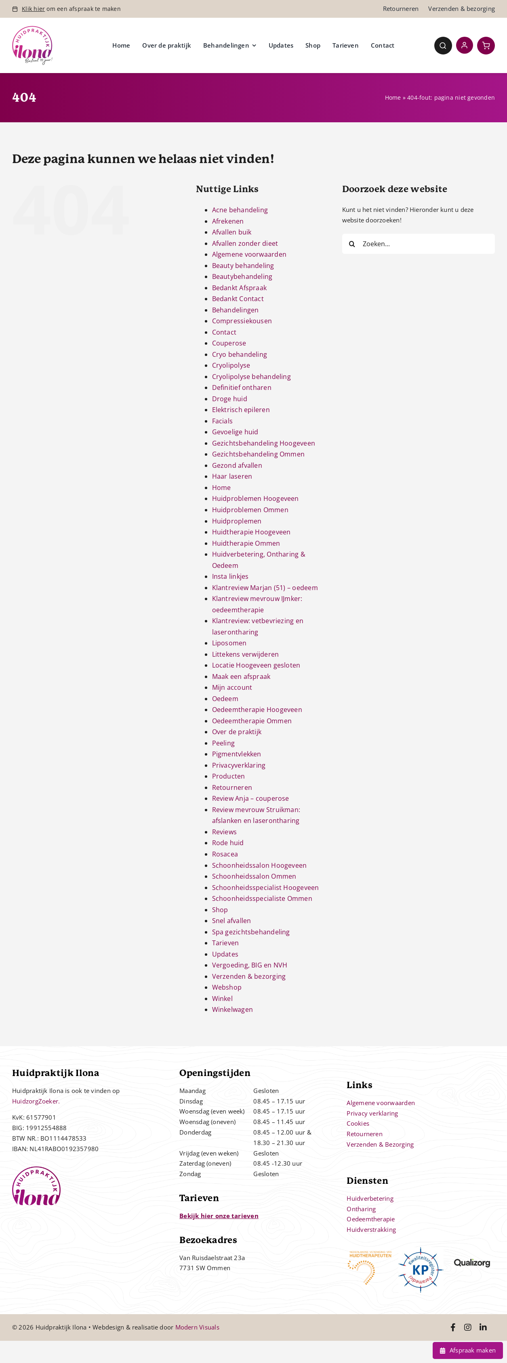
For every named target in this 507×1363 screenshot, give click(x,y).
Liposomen (229, 643)
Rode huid (228, 842)
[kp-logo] (421, 1250)
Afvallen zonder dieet (245, 243)
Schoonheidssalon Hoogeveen (259, 865)
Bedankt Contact (238, 298)
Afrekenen (228, 221)
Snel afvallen (231, 920)
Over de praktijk (237, 731)
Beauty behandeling (243, 265)
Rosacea (225, 854)
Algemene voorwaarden (249, 254)
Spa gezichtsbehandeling (251, 932)
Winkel (222, 998)
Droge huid (229, 398)
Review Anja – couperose (250, 798)
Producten (228, 776)
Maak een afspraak (241, 676)
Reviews (224, 831)
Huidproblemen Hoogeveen (255, 498)
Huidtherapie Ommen (246, 543)
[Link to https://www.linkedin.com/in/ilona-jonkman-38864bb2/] (483, 1327)
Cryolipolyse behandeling (251, 376)
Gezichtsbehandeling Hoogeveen (264, 443)
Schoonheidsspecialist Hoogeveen (265, 887)
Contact (224, 332)
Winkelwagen (232, 1009)
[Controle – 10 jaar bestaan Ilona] (32, 29)
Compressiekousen (242, 320)
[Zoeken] (352, 244)
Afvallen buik (232, 232)
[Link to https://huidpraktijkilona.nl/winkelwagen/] (486, 45)
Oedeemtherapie (371, 1219)
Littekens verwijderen (245, 654)
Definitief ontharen (241, 387)
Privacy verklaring (372, 1113)
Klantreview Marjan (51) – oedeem (265, 587)
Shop (220, 909)
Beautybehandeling (242, 276)
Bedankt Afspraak (239, 287)
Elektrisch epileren (241, 409)
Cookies (358, 1123)
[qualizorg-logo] (472, 1250)
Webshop (227, 987)
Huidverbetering (370, 1198)
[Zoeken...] (418, 244)
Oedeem (225, 698)
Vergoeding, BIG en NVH (250, 965)
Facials (222, 421)
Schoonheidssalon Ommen (254, 876)
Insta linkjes (230, 576)
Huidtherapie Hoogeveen (251, 532)
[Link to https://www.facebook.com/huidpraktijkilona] (453, 1327)
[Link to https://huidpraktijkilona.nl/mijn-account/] (464, 45)
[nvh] (369, 1250)
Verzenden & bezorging (249, 976)
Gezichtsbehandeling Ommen (258, 454)
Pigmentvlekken (236, 754)
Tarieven (225, 942)
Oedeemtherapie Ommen (252, 720)
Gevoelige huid (235, 431)
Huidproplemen (237, 521)
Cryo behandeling (239, 354)
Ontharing (361, 1209)
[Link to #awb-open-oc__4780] (443, 45)
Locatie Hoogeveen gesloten (256, 665)
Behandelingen (235, 310)
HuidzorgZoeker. (36, 1101)
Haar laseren (232, 476)
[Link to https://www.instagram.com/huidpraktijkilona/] (467, 1327)
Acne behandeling (240, 209)
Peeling (223, 743)
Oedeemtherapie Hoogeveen (257, 709)
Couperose (229, 343)
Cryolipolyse (231, 365)
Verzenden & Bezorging (380, 1144)
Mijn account (232, 687)
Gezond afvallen (237, 465)
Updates (225, 954)
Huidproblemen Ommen (250, 509)
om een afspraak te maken (71, 9)
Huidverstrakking (371, 1229)
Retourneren (232, 787)
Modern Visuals (197, 1327)
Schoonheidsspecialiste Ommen (262, 898)
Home (393, 97)
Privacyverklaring (239, 765)
